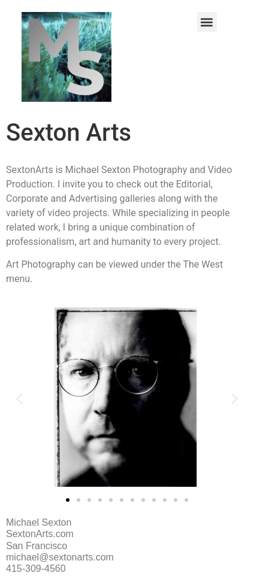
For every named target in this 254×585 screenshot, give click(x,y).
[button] (207, 22)
